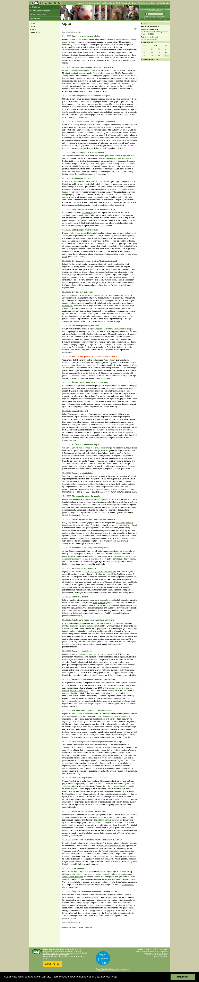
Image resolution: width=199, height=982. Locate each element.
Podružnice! (145, 39)
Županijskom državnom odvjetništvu (76, 525)
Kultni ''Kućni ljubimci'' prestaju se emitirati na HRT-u (94, 357)
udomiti (118, 104)
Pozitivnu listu (67, 306)
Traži (33, 26)
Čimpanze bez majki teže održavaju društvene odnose (94, 891)
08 (166, 52)
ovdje (134, 492)
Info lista (159, 3)
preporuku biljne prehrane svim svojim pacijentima (112, 430)
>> (166, 46)
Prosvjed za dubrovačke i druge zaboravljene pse (92, 67)
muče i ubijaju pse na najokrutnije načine (112, 716)
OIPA (45, 958)
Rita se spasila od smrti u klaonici (86, 496)
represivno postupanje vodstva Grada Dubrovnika (109, 329)
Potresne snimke (106, 758)
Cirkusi (107, 3)
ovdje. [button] (114, 976)
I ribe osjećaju (78, 868)
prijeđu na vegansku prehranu (76, 189)
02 (152, 49)
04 (166, 49)
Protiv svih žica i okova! (82, 651)
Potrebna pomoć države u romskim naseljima (91, 96)
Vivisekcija (88, 3)
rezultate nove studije (70, 897)
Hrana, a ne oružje (100, 603)
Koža (98, 3)
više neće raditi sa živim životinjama (119, 158)
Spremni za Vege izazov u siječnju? (87, 36)
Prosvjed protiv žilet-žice (82, 473)
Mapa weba (147, 16)
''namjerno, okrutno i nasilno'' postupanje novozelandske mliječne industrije (91, 747)
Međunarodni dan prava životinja (90, 654)
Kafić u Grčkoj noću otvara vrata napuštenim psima (93, 209)
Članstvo (153, 3)
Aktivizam (36, 18)
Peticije (140, 3)
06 (152, 52)
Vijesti (33, 23)
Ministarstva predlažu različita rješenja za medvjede (93, 121)
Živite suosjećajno (39, 15)
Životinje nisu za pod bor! (82, 292)
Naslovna (36, 7)
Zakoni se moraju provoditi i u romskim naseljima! (93, 711)
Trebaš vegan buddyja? (82, 178)
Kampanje (146, 3)
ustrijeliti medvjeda (111, 127)
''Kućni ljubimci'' (109, 360)
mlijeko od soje (74, 233)
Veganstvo (80, 3)
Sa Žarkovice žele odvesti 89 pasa (86, 445)
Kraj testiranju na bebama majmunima (88, 152)
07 (159, 52)
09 (144, 56)
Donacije (166, 3)
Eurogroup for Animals (66, 956)
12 (166, 56)
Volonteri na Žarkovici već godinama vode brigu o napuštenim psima (88, 448)
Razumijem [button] (182, 977)
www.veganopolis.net (70, 50)
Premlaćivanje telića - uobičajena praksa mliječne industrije (97, 742)
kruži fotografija (88, 213)
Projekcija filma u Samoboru (84, 568)
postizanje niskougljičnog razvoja (109, 820)
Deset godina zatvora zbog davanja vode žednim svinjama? (97, 840)
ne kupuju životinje (100, 295)
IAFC (81, 956)
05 (144, 52)
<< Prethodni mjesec (69, 927)
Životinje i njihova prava (41, 11)
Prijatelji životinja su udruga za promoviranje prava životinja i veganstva (155, 9)
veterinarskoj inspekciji (124, 523)
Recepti (134, 3)
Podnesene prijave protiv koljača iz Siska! (89, 778)
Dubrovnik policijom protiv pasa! (86, 326)
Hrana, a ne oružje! (80, 597)
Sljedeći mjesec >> (85, 927)
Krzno (94, 3)
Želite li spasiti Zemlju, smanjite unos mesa (90, 382)
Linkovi (33, 29)
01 (144, 49)
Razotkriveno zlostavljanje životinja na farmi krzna (93, 620)
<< (144, 46)
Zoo (111, 3)
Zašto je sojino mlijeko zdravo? (85, 230)
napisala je (125, 109)
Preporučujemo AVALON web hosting (155, 19)
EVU (56, 956)
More (135, 29)
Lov (114, 3)
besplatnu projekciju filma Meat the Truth (100, 572)
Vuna (102, 3)
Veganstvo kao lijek (80, 411)
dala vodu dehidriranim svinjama (112, 846)
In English (166, 6)
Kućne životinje (127, 3)
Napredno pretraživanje (159, 16)
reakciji (129, 851)
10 (152, 56)
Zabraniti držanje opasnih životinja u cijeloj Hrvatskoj (94, 679)
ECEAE (76, 956)
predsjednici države (122, 525)
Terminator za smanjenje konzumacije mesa (90, 548)
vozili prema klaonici (106, 499)
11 (159, 56)
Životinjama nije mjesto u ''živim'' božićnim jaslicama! (94, 261)
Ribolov (118, 3)
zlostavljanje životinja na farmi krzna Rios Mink (88, 626)
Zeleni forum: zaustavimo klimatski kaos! (89, 812)
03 (159, 49)
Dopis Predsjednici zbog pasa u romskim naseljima (93, 519)
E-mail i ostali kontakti (161, 956)
